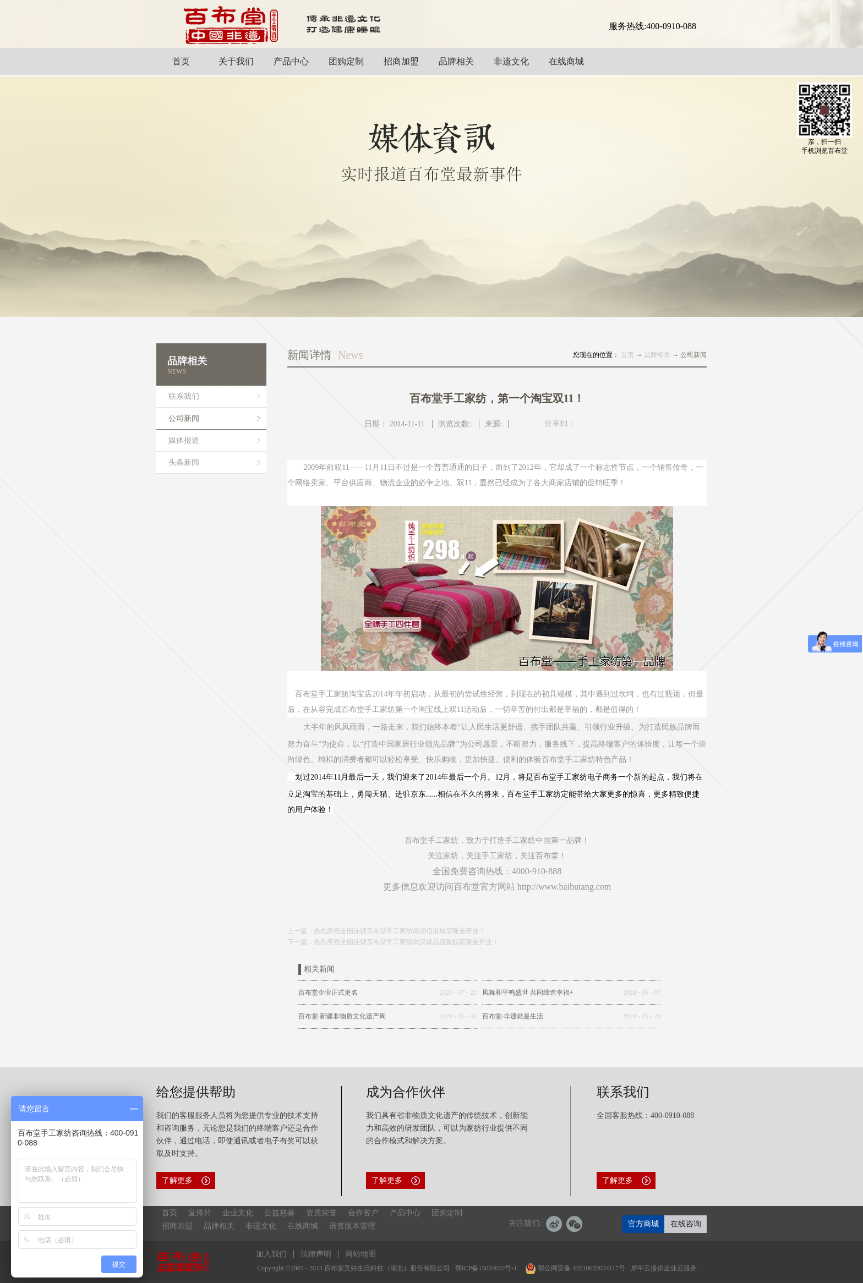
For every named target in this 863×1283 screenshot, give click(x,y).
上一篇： (386, 931)
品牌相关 (657, 355)
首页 (169, 1213)
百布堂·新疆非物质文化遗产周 (342, 1016)
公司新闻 (693, 355)
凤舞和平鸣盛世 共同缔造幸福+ (527, 992)
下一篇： (393, 942)
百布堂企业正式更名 (328, 992)
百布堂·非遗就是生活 (512, 1016)
